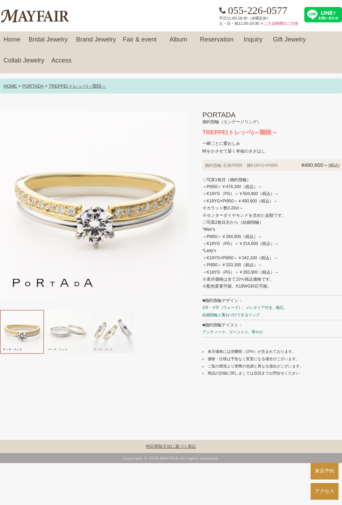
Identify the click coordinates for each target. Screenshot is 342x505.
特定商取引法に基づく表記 (171, 446)
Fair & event (140, 42)
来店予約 (324, 471)
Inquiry (253, 42)
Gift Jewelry (289, 42)
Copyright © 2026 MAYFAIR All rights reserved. (171, 458)
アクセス (324, 491)
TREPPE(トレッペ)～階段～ (77, 86)
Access (61, 63)
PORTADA (33, 86)
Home (11, 42)
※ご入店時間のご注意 (279, 23)
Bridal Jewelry (48, 42)
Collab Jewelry (23, 63)
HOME (10, 86)
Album (178, 42)
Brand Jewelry (96, 42)
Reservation (216, 42)
